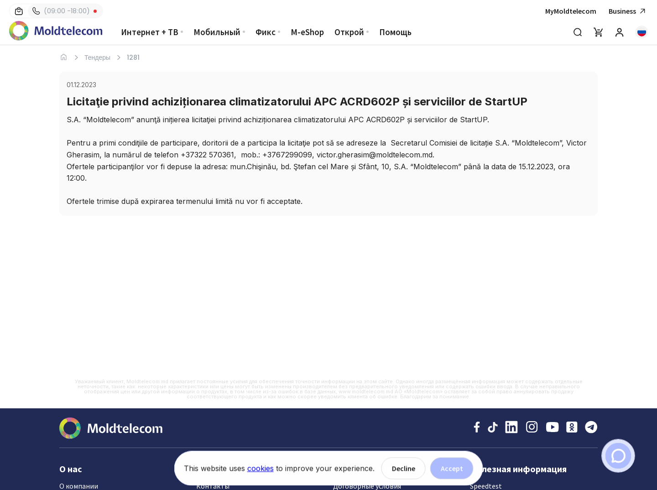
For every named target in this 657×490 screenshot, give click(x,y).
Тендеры (97, 57)
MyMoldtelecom (570, 11)
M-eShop (307, 32)
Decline (403, 470)
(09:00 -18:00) (61, 11)
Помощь (395, 32)
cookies (260, 470)
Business (628, 11)
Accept (452, 470)
